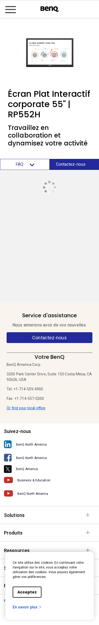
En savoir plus (27, 607)
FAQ (25, 164)
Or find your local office (26, 408)
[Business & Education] (49, 480)
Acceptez (27, 592)
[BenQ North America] (49, 444)
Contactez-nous (71, 164)
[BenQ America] (49, 469)
